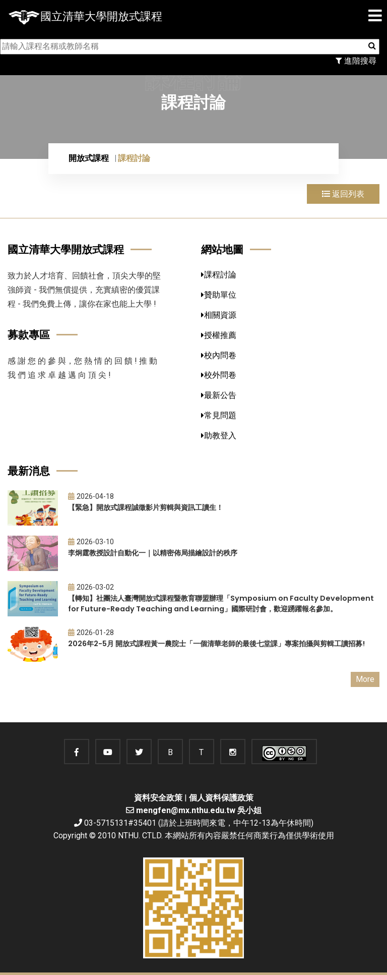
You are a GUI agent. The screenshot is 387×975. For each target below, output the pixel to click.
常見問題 (218, 415)
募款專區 (29, 334)
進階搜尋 (356, 61)
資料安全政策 (158, 797)
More (365, 679)
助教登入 (218, 435)
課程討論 (218, 274)
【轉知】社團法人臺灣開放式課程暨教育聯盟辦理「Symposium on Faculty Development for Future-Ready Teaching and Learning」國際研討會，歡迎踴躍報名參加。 (221, 603)
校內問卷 (218, 355)
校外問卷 (218, 375)
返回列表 (343, 194)
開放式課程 (89, 158)
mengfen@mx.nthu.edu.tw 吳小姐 (199, 810)
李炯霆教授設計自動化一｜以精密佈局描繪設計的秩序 (152, 553)
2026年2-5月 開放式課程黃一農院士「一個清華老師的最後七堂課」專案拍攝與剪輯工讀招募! (216, 644)
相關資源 (218, 315)
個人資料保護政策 (221, 797)
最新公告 (218, 395)
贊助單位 (218, 295)
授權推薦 (218, 335)
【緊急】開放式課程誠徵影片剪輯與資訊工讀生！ (145, 507)
